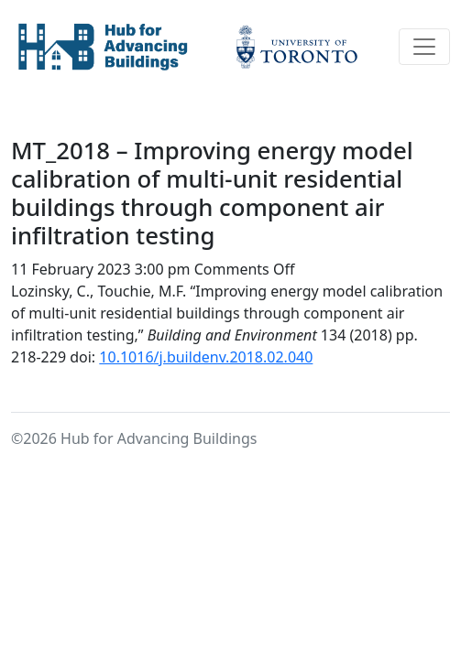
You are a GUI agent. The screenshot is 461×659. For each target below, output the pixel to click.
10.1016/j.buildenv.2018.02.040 (206, 357)
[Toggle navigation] (424, 46)
